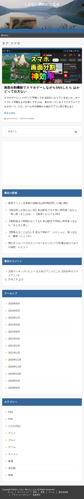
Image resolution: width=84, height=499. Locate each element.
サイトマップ (23, 492)
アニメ (12, 433)
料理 (35, 492)
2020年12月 (14, 359)
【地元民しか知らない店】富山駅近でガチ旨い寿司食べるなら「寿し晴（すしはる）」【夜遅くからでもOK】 (42, 212)
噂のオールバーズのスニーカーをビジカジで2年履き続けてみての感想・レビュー (43, 245)
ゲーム (12, 447)
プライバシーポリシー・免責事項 (26, 495)
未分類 (12, 468)
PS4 (10, 412)
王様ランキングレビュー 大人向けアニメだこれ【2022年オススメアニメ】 (43, 273)
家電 (10, 461)
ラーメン (13, 454)
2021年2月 (14, 345)
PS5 (10, 419)
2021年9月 (14, 324)
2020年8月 (14, 387)
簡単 (10, 475)
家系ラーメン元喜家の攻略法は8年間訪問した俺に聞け (38, 203)
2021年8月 (14, 331)
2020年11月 (14, 366)
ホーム (10, 492)
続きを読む (10, 113)
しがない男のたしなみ (42, 4)
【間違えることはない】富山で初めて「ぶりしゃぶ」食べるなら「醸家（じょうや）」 (42, 234)
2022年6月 (14, 310)
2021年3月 (14, 338)
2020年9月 (14, 380)
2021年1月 (14, 352)
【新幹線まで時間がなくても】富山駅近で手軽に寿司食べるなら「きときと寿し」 (42, 223)
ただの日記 (14, 426)
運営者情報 (63, 492)
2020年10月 (14, 373)
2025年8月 (14, 303)
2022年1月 (14, 317)
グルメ (12, 440)
